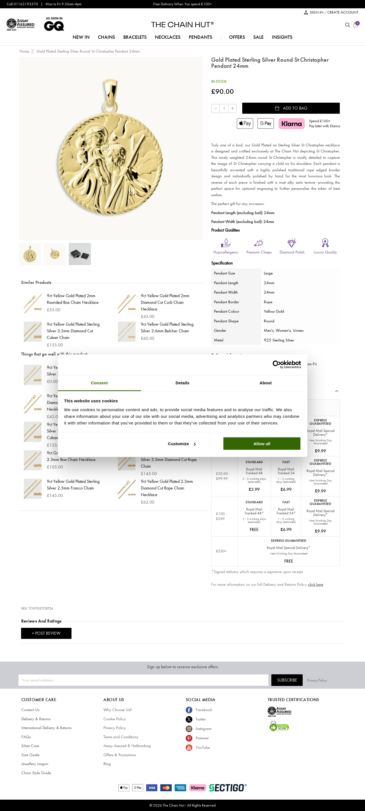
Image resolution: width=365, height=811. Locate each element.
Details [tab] (183, 382)
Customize (182, 443)
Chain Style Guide (36, 772)
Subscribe (307, 680)
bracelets (135, 37)
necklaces (167, 37)
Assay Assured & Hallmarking (127, 745)
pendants (200, 37)
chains (106, 37)
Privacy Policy (337, 680)
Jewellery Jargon (34, 763)
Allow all (262, 443)
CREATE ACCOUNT (342, 12)
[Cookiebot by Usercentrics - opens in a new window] (276, 365)
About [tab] (266, 382)
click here (315, 584)
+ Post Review (46, 633)
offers (237, 37)
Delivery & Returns (35, 718)
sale (258, 37)
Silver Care (30, 745)
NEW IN (81, 37)
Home (24, 51)
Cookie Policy (114, 718)
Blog (107, 763)
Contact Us (30, 709)
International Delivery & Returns (46, 727)
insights (282, 37)
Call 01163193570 (22, 4)
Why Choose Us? (117, 709)
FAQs (25, 736)
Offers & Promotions (119, 754)
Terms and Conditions (120, 736)
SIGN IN (317, 12)
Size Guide (30, 754)
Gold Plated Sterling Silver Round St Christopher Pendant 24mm (88, 51)
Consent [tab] (99, 382)
